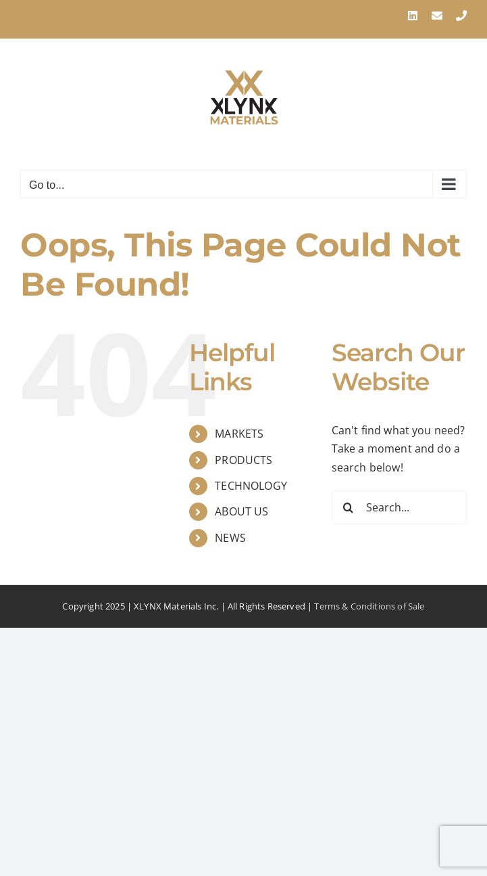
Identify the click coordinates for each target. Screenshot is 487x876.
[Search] (348, 507)
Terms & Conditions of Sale (369, 606)
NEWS (230, 537)
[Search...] (399, 507)
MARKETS (239, 433)
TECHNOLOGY (251, 485)
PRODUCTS (243, 460)
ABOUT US (241, 511)
